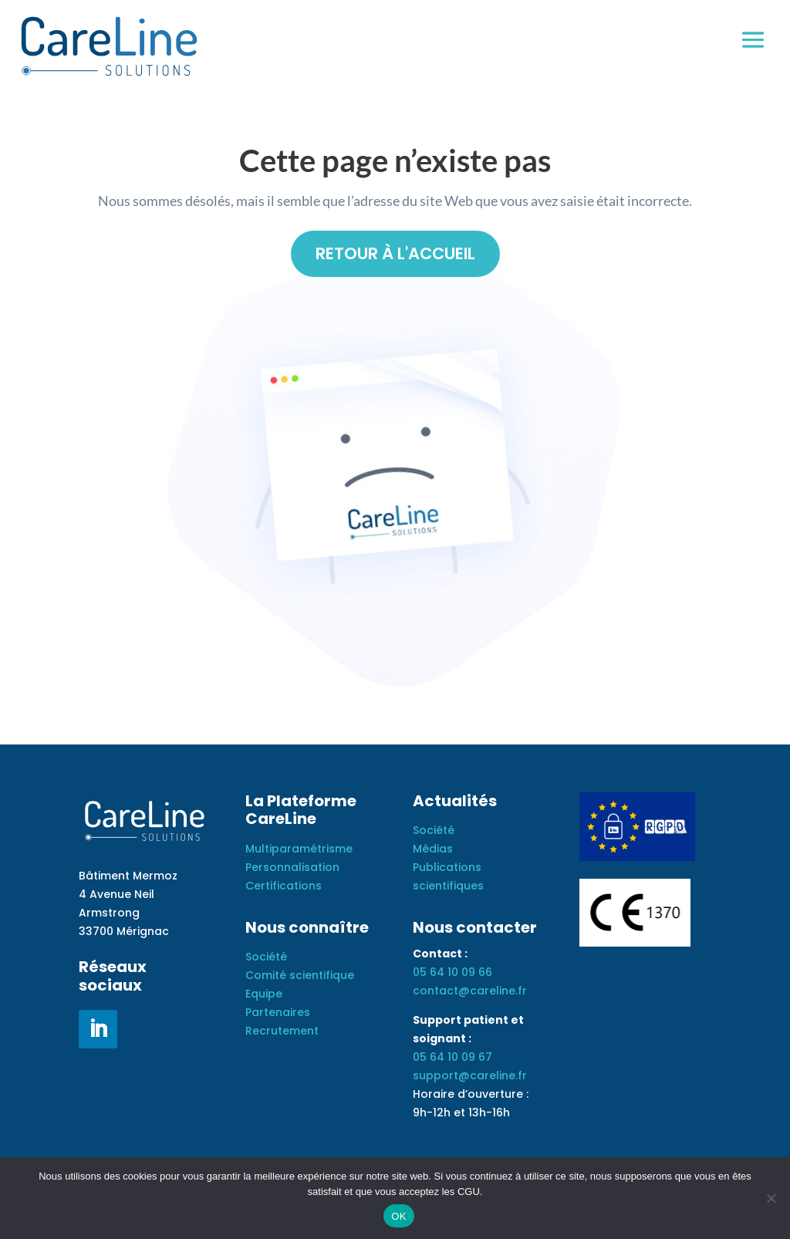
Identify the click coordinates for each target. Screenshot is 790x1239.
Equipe (263, 995)
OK (398, 1216)
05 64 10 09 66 (452, 973)
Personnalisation (292, 868)
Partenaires (277, 1013)
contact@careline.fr (470, 992)
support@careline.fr (470, 1077)
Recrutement (282, 1031)
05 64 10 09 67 (452, 1058)
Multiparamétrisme (299, 850)
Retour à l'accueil (395, 254)
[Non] (770, 1198)
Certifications (283, 887)
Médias (433, 850)
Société (266, 958)
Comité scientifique (299, 976)
